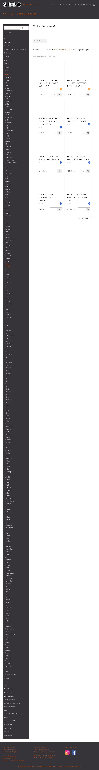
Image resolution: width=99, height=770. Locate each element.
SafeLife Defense (6, 489)
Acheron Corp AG (6, 80)
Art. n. (55, 50)
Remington (6, 472)
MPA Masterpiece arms (6, 400)
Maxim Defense (6, 374)
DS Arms (6, 209)
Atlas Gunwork (6, 116)
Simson (6, 538)
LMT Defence (6, 358)
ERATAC (6, 216)
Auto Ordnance (6, 121)
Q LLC (6, 446)
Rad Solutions (6, 457)
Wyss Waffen (6, 657)
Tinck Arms (6, 593)
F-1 (6, 220)
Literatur (6, 64)
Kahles (6, 339)
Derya (6, 203)
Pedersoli (6, 427)
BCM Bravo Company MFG (6, 140)
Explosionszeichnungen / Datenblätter (15, 49)
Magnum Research (6, 364)
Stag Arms (6, 555)
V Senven (6, 625)
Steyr (6, 568)
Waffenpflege (8, 725)
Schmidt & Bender (6, 506)
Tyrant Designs (6, 606)
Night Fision (6, 412)
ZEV (6, 672)
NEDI (6, 408)
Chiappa (6, 184)
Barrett (6, 133)
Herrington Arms (6, 294)
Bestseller (7, 42)
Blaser (6, 155)
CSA (6, 197)
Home (26, 4)
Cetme (6, 181)
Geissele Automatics (6, 257)
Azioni (6, 39)
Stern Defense (6, 563)
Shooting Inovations (6, 526)
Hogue (6, 312)
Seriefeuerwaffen (9, 700)
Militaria (6, 678)
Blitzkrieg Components (6, 158)
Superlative (6, 573)
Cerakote (6, 46)
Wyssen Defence (6, 662)
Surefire (6, 576)
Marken (6, 74)
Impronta (20, 766)
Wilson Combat (6, 649)
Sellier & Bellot (6, 514)
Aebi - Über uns (10, 33)
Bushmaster (6, 173)
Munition (6, 682)
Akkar (6, 104)
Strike (6, 570)
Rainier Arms (6, 462)
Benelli (6, 149)
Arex (6, 107)
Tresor (6, 710)
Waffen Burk (6, 641)
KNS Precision (6, 353)
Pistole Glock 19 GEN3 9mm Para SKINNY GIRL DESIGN (48, 198)
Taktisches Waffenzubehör (12, 703)
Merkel (6, 389)
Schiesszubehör (9, 696)
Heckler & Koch (6, 285)
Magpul (6, 71)
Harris (6, 277)
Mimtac (6, 395)
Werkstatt (7, 732)
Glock (6, 269)
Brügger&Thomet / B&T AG (6, 167)
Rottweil (6, 480)
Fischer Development (6, 238)
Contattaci (8, 14)
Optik (5, 685)
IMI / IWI (6, 322)
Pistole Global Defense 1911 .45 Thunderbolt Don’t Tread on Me (77, 83)
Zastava (6, 666)
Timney (6, 589)
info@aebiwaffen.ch (45, 750)
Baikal (6, 125)
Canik (6, 176)
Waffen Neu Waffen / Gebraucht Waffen (13, 715)
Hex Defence (6, 300)
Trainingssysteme (9, 707)
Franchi (6, 251)
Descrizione (62, 50)
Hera (6, 291)
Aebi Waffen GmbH (51, 766)
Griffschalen (8, 53)
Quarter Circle (6, 452)
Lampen (6, 57)
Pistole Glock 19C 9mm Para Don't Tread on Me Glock (77, 198)
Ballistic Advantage (6, 129)
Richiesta (35, 4)
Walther (6, 645)
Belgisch (6, 147)
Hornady (6, 317)
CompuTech (78, 766)
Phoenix (6, 429)
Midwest (6, 392)
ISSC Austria (6, 329)
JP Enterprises (6, 334)
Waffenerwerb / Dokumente (12, 721)
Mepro (6, 387)
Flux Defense (6, 244)
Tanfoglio (6, 581)
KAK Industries (6, 342)
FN (6, 248)
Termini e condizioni (26, 14)
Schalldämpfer (8, 689)
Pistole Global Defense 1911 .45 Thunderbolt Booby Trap (49, 83)
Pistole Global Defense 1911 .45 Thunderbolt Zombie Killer (49, 121)
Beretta (6, 152)
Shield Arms (6, 521)
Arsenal (6, 112)
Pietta (6, 432)
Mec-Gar (6, 382)
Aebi (6, 85)
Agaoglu (6, 93)
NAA (6, 405)
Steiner (6, 560)
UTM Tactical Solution (6, 618)
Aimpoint (6, 101)
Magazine (7, 67)
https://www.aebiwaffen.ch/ (49, 752)
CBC (6, 179)
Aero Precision (6, 89)
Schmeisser (6, 501)
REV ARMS (6, 476)
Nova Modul (6, 417)
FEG (6, 232)
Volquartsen (6, 629)
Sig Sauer (6, 534)
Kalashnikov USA (6, 348)
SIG (6, 530)
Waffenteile (7, 728)
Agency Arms (6, 97)
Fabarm (6, 224)
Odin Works (6, 422)
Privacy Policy (38, 766)
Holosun (6, 315)
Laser (5, 60)
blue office (59, 766)
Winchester (6, 653)
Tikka (6, 586)
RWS (6, 485)
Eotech (6, 213)
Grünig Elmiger (6, 273)
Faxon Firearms (6, 228)
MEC (6, 379)
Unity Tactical (6, 611)
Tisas (6, 597)
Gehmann (6, 253)
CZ (6, 200)
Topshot (6, 600)
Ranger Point (6, 468)
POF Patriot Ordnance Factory (6, 439)
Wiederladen (8, 735)
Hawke (6, 280)
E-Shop (35, 56)
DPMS (6, 205)
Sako (6, 493)
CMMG (6, 192)
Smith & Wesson (6, 544)
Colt (6, 195)
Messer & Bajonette (10, 675)
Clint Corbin (6, 188)
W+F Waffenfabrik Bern (6, 634)
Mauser (6, 371)
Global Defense (6, 265)
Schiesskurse (8, 693)
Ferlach (6, 235)
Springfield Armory (6, 550)
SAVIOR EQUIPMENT (6, 497)
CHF (69, 50)
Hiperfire (6, 304)
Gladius (6, 261)
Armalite (6, 109)
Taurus (6, 584)
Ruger (6, 483)
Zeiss (6, 669)
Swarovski (6, 578)
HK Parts (6, 308)
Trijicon (6, 602)
